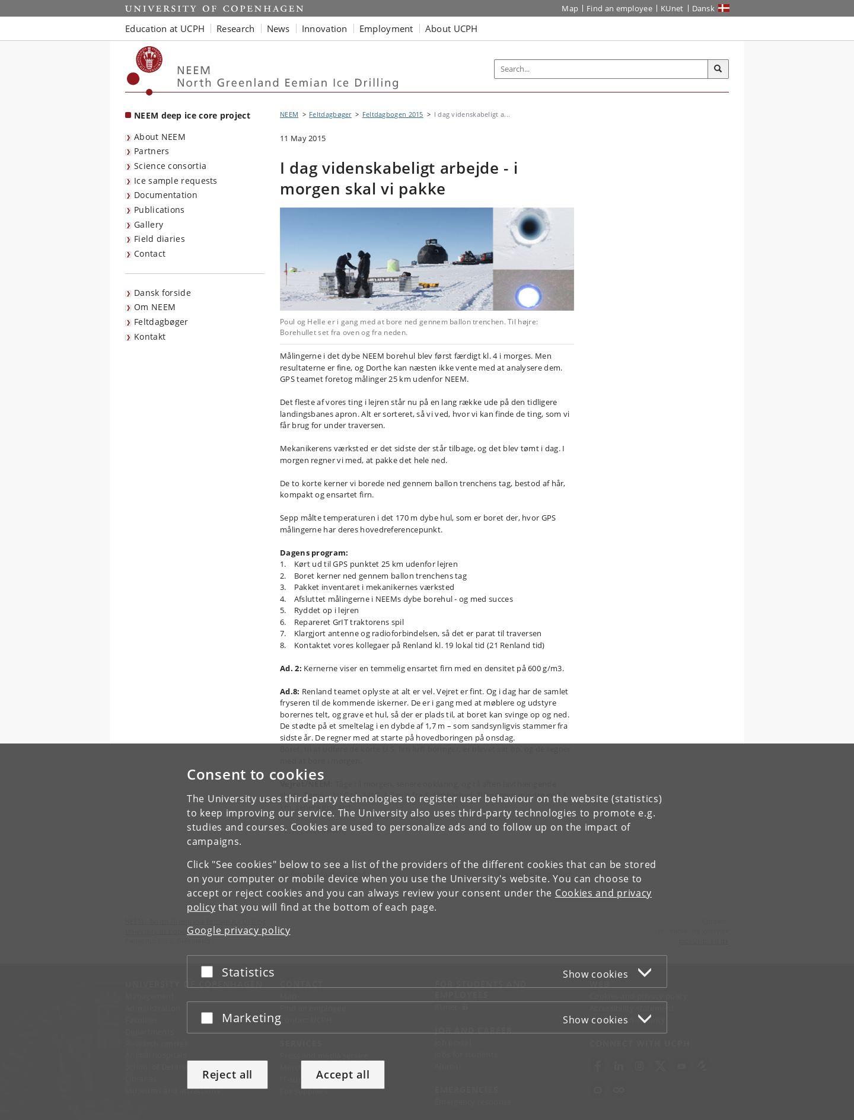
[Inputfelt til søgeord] (601, 69)
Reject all (227, 1074)
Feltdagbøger (161, 321)
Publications (159, 209)
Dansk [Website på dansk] (703, 8)
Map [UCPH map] (570, 8)
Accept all (342, 1074)
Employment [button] (386, 28)
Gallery (148, 224)
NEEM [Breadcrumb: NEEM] (289, 114)
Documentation (165, 194)
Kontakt (149, 336)
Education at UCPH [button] (165, 28)
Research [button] (235, 28)
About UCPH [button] (451, 28)
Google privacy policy (239, 930)
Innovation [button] (325, 28)
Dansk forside (162, 292)
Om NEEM (155, 306)
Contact (149, 253)
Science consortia (170, 165)
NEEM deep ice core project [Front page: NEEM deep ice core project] (192, 115)
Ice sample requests (176, 180)
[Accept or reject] (210, 971)
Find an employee (619, 8)
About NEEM (160, 136)
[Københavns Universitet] (145, 70)
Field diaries (159, 238)
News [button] (278, 28)
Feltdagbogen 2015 (392, 114)
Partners (151, 151)
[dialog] (427, 932)
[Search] (718, 69)
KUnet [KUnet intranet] (672, 8)
